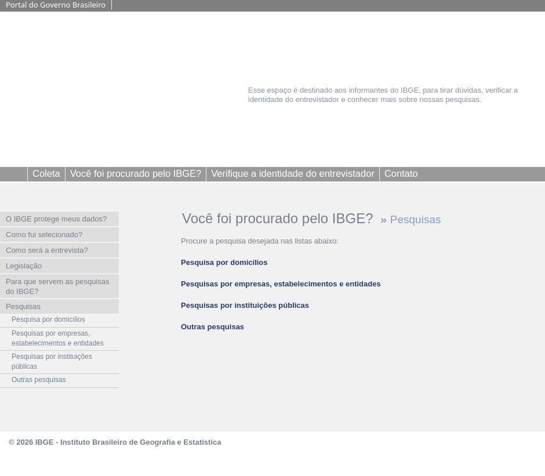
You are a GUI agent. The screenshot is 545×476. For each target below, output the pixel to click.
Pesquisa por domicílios (224, 262)
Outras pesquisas (212, 326)
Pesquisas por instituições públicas (245, 305)
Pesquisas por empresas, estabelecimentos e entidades (281, 283)
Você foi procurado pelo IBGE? (279, 218)
